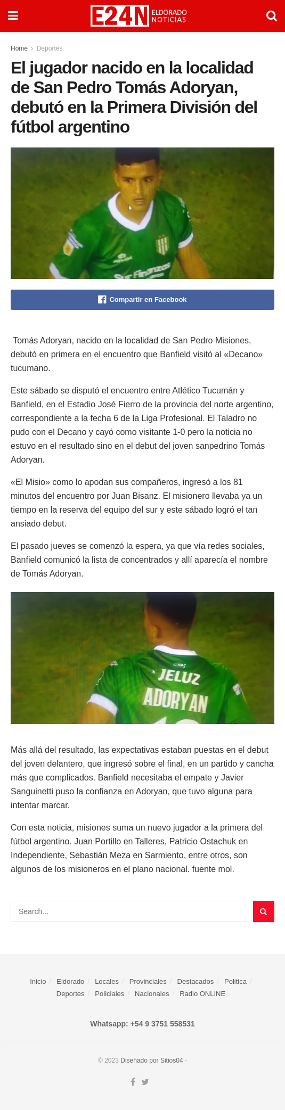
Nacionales (152, 994)
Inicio (38, 981)
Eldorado (70, 981)
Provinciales (148, 981)
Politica (235, 981)
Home (19, 48)
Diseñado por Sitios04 (151, 1060)
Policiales (109, 994)
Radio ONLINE (202, 994)
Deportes (50, 48)
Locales (107, 981)
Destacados (195, 981)
